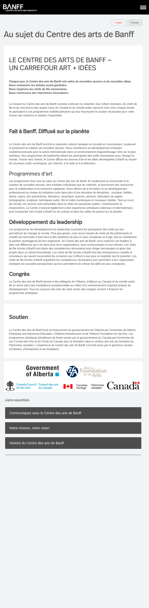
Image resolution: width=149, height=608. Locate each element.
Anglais (118, 22)
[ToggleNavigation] (143, 7)
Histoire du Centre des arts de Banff (36, 443)
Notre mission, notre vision (29, 428)
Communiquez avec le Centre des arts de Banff (45, 413)
